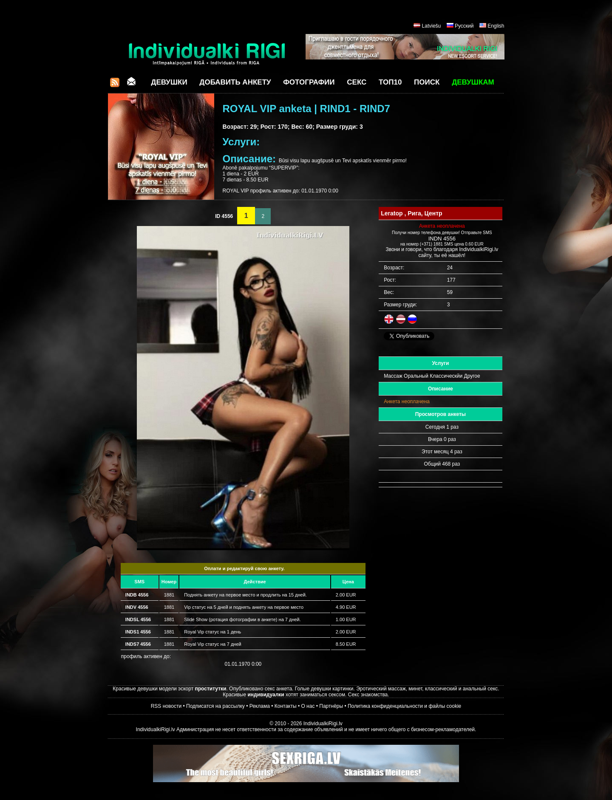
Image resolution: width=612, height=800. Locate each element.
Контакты (286, 706)
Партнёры (331, 706)
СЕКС (356, 82)
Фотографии (308, 82)
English (495, 26)
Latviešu (431, 26)
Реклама (259, 706)
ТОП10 (390, 82)
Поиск (426, 82)
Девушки (169, 82)
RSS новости (166, 706)
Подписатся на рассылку (215, 706)
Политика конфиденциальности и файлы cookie (404, 706)
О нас (307, 706)
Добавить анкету (235, 82)
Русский (464, 26)
